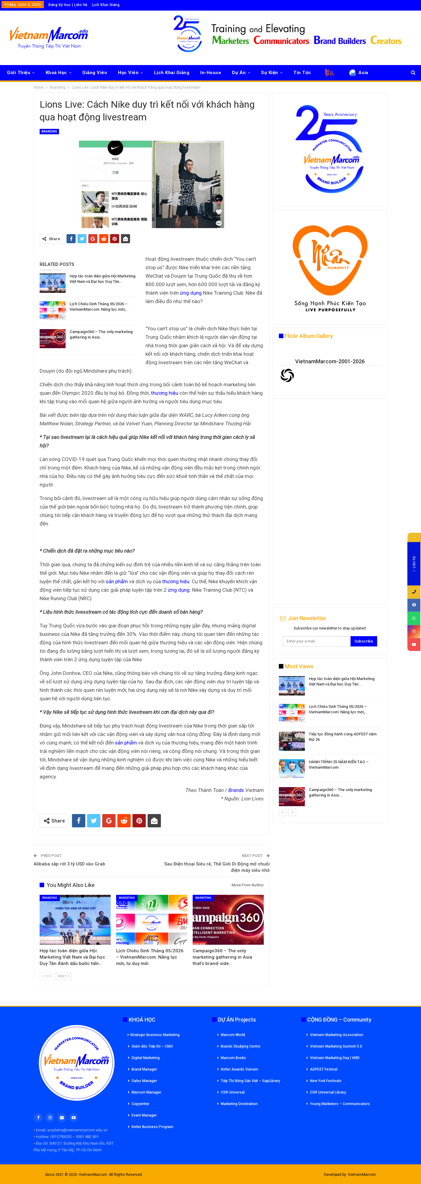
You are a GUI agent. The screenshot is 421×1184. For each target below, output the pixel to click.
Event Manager (144, 1115)
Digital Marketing (146, 1058)
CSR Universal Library (328, 1092)
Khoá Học (56, 72)
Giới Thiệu (18, 72)
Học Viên (128, 72)
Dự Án (239, 72)
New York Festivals (325, 1081)
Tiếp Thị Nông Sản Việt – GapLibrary (250, 1081)
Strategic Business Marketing (154, 1035)
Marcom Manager (146, 1092)
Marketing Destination (239, 1104)
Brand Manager (144, 1069)
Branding (49, 131)
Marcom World (233, 1035)
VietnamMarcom (362, 1175)
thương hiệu (164, 393)
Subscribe (363, 641)
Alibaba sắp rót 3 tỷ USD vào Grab (69, 864)
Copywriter (140, 1104)
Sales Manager (144, 1081)
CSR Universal (233, 1092)
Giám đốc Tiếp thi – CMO (152, 1046)
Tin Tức (302, 72)
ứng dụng (191, 293)
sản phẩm (117, 581)
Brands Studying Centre (240, 1046)
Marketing (127, 897)
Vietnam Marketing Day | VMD (335, 1058)
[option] (330, 742)
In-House (210, 72)
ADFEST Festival (324, 1069)
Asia (358, 72)
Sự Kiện (269, 72)
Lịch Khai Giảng (106, 5)
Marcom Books (233, 1058)
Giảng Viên (94, 72)
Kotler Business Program (152, 1127)
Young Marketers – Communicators (340, 1104)
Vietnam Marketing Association (336, 1035)
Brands (236, 790)
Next (63, 976)
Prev (47, 976)
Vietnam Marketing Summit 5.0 (336, 1046)
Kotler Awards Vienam (239, 1069)
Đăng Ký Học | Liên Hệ (67, 5)
